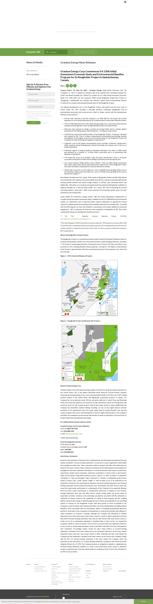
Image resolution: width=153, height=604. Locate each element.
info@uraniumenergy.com (73, 434)
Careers (111, 10)
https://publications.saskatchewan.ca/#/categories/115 (75, 219)
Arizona (54, 579)
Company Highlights (39, 566)
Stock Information (73, 573)
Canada (88, 577)
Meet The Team (38, 569)
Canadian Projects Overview (59, 573)
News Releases (31, 70)
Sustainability (88, 10)
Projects (70, 10)
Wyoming (54, 569)
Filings (70, 575)
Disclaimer (71, 581)
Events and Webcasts (74, 571)
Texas (53, 571)
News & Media (101, 10)
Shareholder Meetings (75, 577)
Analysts (71, 579)
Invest (78, 10)
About (62, 10)
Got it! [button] (143, 601)
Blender (46, 596)
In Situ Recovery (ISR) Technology (57, 583)
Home (28, 564)
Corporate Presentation (75, 569)
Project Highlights (56, 566)
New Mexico (55, 577)
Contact (119, 10)
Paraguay (54, 575)
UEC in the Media (32, 74)
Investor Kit (33, 51)
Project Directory (56, 581)
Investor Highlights (74, 566)
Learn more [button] (76, 601)
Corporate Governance (40, 571)
